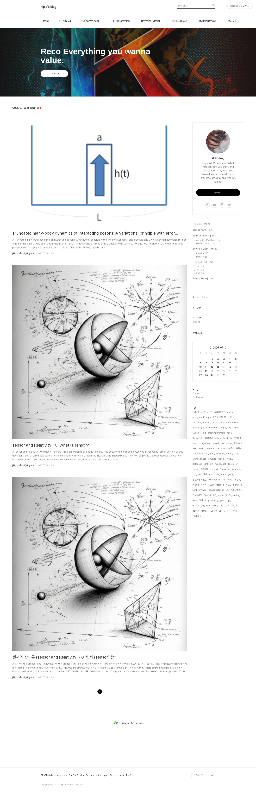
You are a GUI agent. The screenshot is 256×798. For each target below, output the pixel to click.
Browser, (203, 592)
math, (214, 525)
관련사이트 (198, 775)
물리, (212, 566)
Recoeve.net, (232, 525)
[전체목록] (65, 21)
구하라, (226, 613)
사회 (200, 369)
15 (212, 469)
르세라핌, (238, 540)
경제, (205, 577)
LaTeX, (195, 514)
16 (218, 469)
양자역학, (205, 572)
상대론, (210, 514)
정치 (200, 372)
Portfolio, (237, 587)
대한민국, (209, 540)
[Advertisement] (218, 166)
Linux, (195, 546)
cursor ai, (197, 525)
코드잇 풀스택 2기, (234, 592)
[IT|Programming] (120, 21)
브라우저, (223, 530)
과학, (206, 566)
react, (230, 582)
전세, (201, 603)
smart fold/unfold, (217, 535)
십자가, (204, 587)
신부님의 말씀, (198, 608)
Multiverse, (227, 546)
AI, (221, 608)
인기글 (205, 399)
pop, (212, 556)
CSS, (236, 556)
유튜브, (239, 551)
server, (196, 572)
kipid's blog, (212, 608)
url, (229, 530)
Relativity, (228, 540)
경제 (200, 376)
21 (206, 473)
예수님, (234, 613)
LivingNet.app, (199, 561)
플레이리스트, (220, 514)
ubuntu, (207, 525)
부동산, (231, 551)
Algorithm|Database (208, 343)
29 (212, 478)
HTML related (205, 346)
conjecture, (205, 546)
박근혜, (238, 582)
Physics (202, 356)
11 (230, 465)
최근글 (195, 399)
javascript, (225, 603)
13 (200, 469)
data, (223, 577)
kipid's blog (48, 7)
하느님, (229, 598)
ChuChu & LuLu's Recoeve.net (83, 775)
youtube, (196, 618)
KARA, (236, 530)
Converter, (225, 572)
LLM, (230, 520)
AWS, (195, 603)
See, (194, 551)
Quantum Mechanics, (216, 551)
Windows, (237, 572)
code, (221, 598)
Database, (197, 566)
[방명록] (231, 21)
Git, (200, 577)
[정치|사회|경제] (179, 21)
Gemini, (207, 598)
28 (206, 478)
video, (221, 561)
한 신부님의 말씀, (199, 582)
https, (208, 520)
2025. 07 (218, 450)
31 (224, 478)
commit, (214, 572)
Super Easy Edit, (200, 556)
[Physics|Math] (150, 21)
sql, (224, 582)
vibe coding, (215, 582)
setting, (237, 598)
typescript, (220, 566)
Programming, (212, 603)
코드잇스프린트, (219, 520)
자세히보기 (54, 73)
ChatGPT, (197, 598)
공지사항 (196, 425)
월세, (203, 530)
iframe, (195, 587)
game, (231, 577)
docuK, (195, 613)
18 (230, 469)
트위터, (201, 551)
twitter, (195, 530)
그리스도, (230, 561)
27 (200, 478)
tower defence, (217, 592)
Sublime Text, (199, 535)
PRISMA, (238, 546)
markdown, (214, 577)
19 (236, 469)
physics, (212, 561)
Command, (211, 530)
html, (194, 592)
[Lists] (45, 21)
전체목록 (201, 327)
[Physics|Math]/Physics (23, 253)
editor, (229, 556)
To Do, (231, 566)
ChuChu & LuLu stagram (53, 775)
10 (224, 465)
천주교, (229, 587)
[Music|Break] (207, 21)
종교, (215, 598)
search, (216, 546)
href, (203, 514)
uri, (237, 566)
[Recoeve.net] (90, 21)
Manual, (205, 613)
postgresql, (198, 520)
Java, (221, 525)
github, (218, 540)
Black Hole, (198, 540)
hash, (229, 535)
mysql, (230, 514)
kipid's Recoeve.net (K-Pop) (117, 775)
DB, (220, 613)
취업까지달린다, (230, 608)
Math (201, 359)
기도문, (211, 587)
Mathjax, (220, 587)
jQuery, (213, 613)
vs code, (220, 556)
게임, (194, 577)
